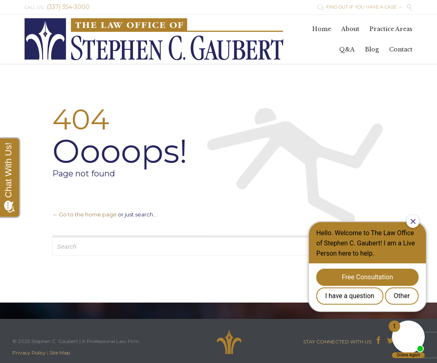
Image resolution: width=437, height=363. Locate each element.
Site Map (60, 353)
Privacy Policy (29, 353)
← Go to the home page (84, 214)
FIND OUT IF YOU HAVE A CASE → (359, 7)
